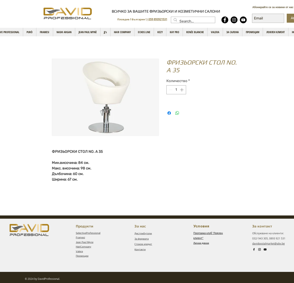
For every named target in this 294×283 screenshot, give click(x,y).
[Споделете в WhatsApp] (177, 113)
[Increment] (182, 89)
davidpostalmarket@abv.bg (268, 243)
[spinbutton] (176, 89)
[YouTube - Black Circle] (243, 19)
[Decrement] (170, 89)
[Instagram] (234, 19)
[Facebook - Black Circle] (224, 19)
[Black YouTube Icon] (265, 249)
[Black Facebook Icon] (254, 249)
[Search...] (192, 21)
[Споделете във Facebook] (169, 113)
